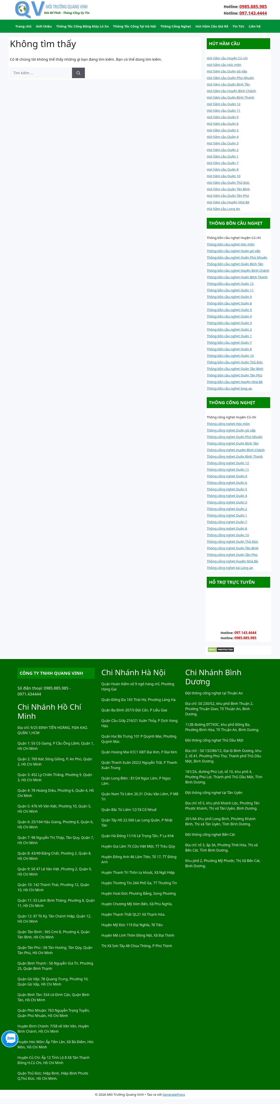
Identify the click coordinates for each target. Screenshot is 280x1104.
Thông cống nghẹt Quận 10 (228, 535)
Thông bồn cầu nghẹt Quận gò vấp (233, 251)
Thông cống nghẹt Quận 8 (227, 528)
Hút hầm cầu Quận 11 (223, 110)
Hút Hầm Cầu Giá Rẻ (211, 26)
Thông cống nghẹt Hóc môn (228, 423)
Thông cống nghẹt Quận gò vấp (231, 430)
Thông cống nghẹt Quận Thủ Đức (232, 541)
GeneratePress (174, 1094)
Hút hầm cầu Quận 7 (222, 163)
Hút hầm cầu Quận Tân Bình (228, 189)
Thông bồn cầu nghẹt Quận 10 (230, 355)
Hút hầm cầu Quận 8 (222, 169)
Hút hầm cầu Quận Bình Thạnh (230, 97)
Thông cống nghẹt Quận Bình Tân (233, 443)
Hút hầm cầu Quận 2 (222, 150)
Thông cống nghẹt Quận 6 (227, 482)
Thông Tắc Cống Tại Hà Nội (134, 26)
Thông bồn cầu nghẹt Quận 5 (229, 309)
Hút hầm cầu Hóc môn (224, 64)
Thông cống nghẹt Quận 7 (227, 522)
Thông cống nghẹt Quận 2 (227, 509)
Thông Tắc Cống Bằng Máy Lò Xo (82, 26)
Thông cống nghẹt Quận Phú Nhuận (234, 436)
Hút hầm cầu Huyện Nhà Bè (228, 202)
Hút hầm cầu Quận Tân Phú (228, 195)
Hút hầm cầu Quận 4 (222, 136)
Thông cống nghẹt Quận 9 (227, 476)
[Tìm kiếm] (78, 73)
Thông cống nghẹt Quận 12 (228, 463)
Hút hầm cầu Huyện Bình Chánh (231, 91)
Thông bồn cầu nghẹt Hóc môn (231, 244)
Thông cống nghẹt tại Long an (230, 567)
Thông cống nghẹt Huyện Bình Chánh (236, 450)
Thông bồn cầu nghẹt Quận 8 (229, 349)
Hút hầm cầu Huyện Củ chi (227, 58)
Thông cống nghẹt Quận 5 (227, 489)
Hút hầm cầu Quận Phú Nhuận (230, 78)
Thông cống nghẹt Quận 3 (227, 502)
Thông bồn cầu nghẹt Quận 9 (229, 296)
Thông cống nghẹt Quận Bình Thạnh (235, 456)
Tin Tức (238, 26)
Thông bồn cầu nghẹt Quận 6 (229, 303)
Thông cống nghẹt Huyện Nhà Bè (232, 561)
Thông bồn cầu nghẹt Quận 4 (229, 316)
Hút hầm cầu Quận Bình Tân (228, 84)
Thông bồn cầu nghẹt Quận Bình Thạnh (237, 277)
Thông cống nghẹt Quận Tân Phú (232, 554)
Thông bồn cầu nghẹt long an (229, 388)
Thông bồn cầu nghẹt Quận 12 (230, 283)
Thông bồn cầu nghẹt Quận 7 (229, 342)
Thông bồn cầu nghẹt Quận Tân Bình (235, 368)
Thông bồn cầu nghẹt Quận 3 (229, 323)
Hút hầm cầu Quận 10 (223, 176)
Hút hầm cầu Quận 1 (222, 156)
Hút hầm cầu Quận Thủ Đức (228, 182)
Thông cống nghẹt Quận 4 (227, 495)
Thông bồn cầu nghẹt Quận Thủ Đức (235, 362)
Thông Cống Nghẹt (175, 26)
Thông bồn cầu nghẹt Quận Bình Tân (235, 264)
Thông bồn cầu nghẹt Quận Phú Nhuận (237, 257)
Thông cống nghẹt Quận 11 (228, 469)
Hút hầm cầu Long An (223, 208)
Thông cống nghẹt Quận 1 (227, 515)
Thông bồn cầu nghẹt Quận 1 (229, 336)
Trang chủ (23, 26)
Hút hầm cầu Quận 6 (222, 123)
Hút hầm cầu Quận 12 (223, 104)
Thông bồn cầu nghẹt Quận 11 (230, 290)
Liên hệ (255, 26)
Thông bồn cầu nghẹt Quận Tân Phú (234, 375)
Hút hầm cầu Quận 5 (222, 130)
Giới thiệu (44, 26)
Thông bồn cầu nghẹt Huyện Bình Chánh (238, 270)
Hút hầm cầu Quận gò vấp (227, 71)
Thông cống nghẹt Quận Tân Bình (233, 548)
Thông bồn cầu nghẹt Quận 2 (229, 329)
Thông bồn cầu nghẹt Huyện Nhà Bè (235, 381)
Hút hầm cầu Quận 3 (222, 143)
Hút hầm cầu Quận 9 (222, 117)
